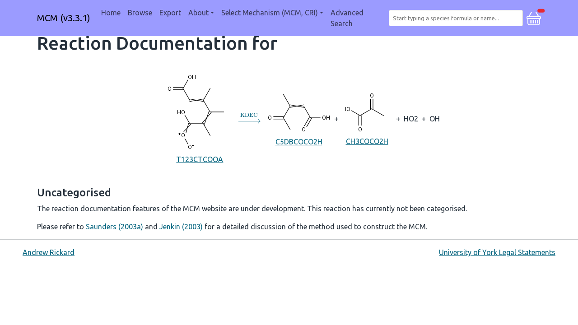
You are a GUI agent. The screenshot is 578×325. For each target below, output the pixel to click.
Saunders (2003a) (114, 227)
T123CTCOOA (200, 117)
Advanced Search (347, 18)
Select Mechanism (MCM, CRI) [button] (269, 13)
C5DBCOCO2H (299, 118)
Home (111, 13)
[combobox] (457, 18)
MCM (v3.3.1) (63, 18)
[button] (534, 17)
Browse (140, 13)
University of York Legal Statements (497, 252)
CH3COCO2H (367, 118)
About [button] (198, 13)
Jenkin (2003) (181, 227)
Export (170, 13)
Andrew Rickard (49, 252)
